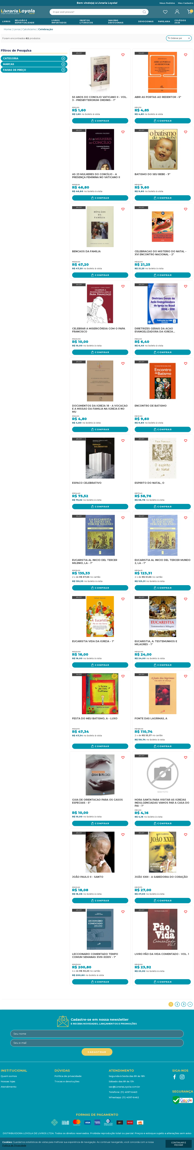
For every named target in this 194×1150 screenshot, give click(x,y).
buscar (144, 12)
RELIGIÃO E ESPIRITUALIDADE (24, 21)
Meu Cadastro (185, 3)
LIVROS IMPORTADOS (59, 21)
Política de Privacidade (14, 1145)
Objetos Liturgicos (86, 21)
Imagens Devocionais (115, 21)
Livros (6, 21)
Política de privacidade (68, 1076)
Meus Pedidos (167, 3)
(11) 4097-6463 (129, 1092)
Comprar (102, 120)
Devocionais (146, 21)
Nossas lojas (8, 1081)
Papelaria (164, 21)
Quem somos (9, 1076)
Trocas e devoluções (66, 1081)
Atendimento (8, 1086)
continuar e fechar (178, 1143)
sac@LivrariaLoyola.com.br (124, 1086)
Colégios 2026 (180, 21)
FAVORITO (123, 55)
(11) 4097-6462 (130, 1097)
